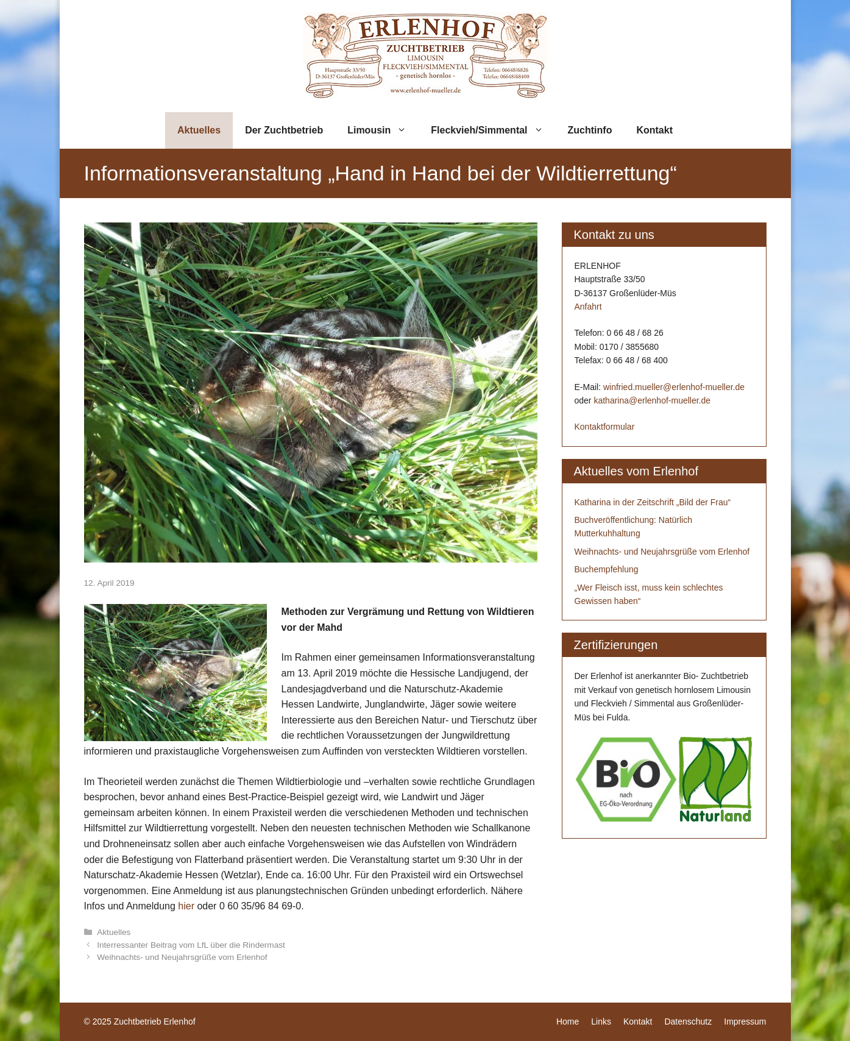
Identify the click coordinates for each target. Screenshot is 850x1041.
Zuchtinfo (590, 130)
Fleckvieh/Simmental (493, 130)
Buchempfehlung (607, 569)
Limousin (383, 130)
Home (567, 1021)
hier (186, 906)
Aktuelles (199, 130)
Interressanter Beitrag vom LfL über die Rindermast (191, 945)
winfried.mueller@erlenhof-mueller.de (674, 387)
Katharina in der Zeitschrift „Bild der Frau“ (653, 502)
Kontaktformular (605, 427)
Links (601, 1021)
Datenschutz (688, 1021)
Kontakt (654, 130)
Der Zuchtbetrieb (284, 130)
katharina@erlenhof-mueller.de (651, 400)
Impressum (745, 1021)
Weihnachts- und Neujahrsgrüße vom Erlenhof (182, 957)
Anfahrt (588, 306)
